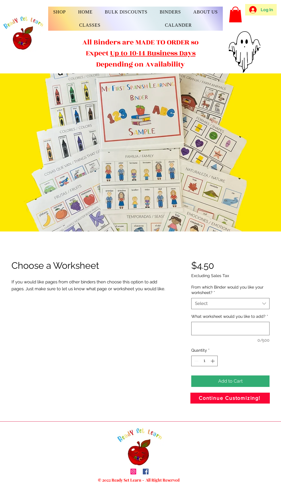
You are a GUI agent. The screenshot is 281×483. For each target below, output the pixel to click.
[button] (59, 12)
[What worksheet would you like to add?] (230, 328)
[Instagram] (133, 471)
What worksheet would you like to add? (229, 316)
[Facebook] (146, 471)
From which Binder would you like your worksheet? (227, 290)
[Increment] (213, 361)
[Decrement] (195, 361)
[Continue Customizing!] (230, 398)
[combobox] (230, 303)
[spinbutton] (204, 361)
